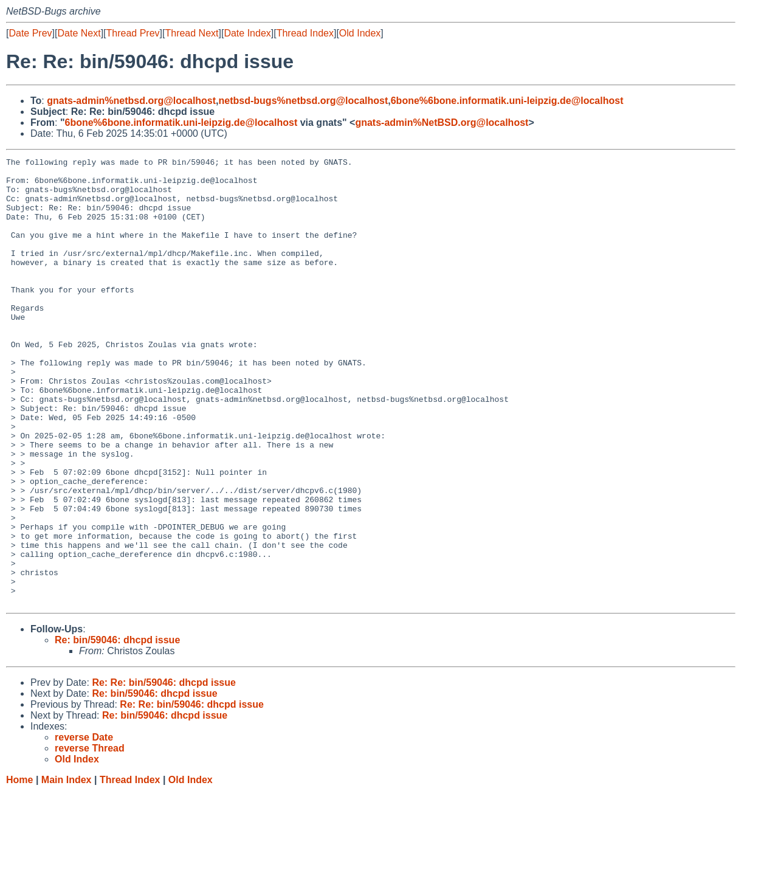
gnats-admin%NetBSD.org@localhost (441, 122)
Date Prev (30, 33)
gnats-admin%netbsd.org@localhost (131, 100)
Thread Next (191, 33)
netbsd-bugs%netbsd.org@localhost (303, 100)
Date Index (247, 33)
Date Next (78, 33)
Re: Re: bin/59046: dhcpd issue (164, 772)
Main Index (66, 869)
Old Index (359, 33)
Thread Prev (133, 33)
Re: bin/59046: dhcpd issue (117, 729)
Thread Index (305, 33)
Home (19, 869)
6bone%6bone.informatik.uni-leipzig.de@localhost (507, 100)
